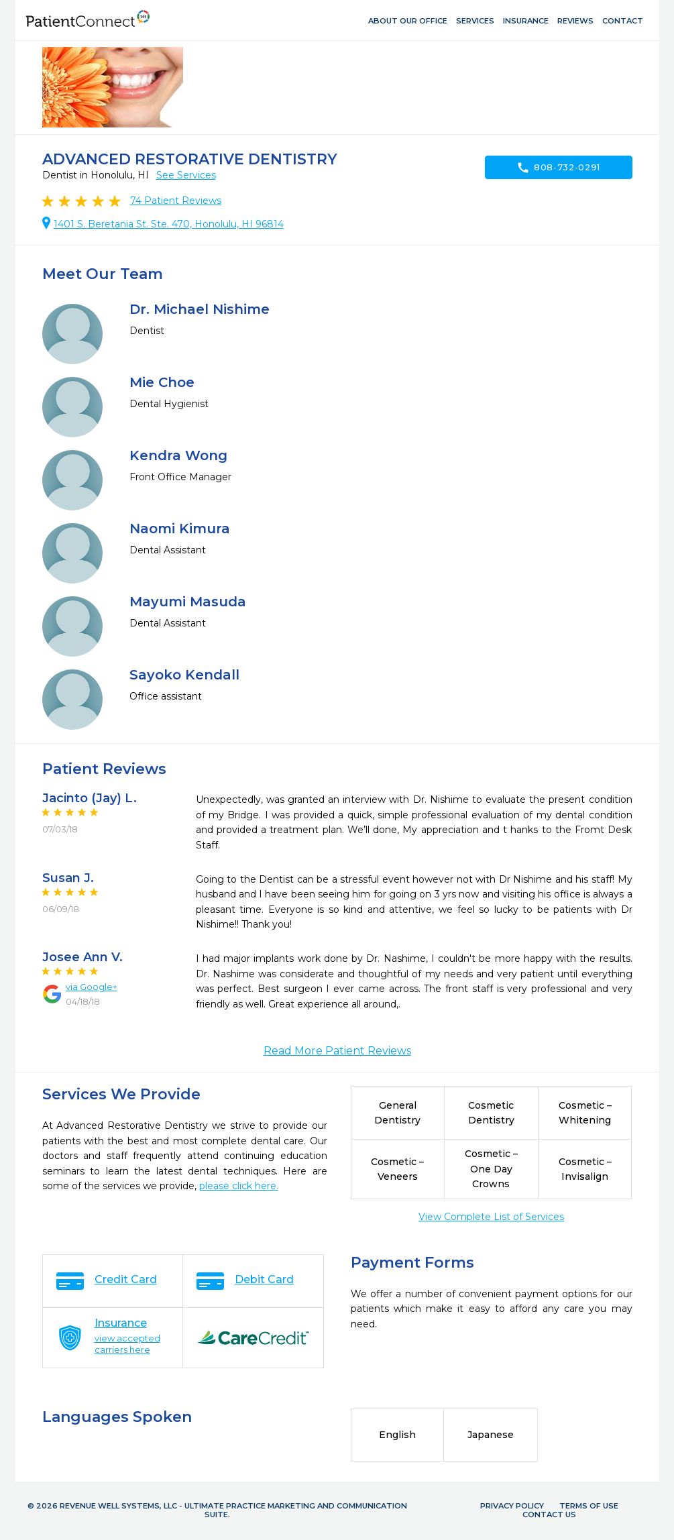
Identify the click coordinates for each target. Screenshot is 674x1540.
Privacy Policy (512, 1505)
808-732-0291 (558, 167)
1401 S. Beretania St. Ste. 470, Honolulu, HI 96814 (169, 224)
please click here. (238, 1186)
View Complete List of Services (491, 1217)
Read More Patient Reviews (337, 1050)
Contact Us (549, 1514)
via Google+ (91, 986)
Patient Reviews (175, 201)
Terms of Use (588, 1505)
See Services (186, 175)
